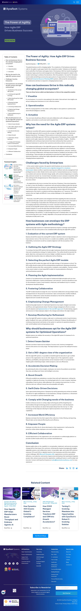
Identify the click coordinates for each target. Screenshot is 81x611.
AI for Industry (10, 504)
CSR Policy (74, 603)
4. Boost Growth (12, 135)
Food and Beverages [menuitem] (56, 569)
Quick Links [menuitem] (69, 549)
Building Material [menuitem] (55, 572)
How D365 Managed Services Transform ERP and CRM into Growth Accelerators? (49, 514)
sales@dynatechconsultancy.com (62, 460)
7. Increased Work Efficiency (15, 146)
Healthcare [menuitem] (54, 562)
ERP (49, 64)
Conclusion (9, 154)
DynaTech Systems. (67, 600)
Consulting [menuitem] (39, 552)
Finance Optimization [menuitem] (27, 554)
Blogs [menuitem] (67, 562)
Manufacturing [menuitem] (54, 552)
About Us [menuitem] (68, 552)
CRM (44, 501)
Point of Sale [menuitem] (54, 559)
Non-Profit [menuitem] (54, 554)
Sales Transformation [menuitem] (27, 552)
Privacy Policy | (67, 603)
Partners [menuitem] (68, 557)
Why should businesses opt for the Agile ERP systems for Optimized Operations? (14, 119)
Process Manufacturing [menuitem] (56, 579)
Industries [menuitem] (54, 549)
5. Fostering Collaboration (14, 106)
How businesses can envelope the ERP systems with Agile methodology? (14, 85)
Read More (8, 528)
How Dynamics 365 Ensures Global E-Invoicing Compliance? (30, 511)
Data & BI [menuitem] (38, 566)
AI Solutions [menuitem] (25, 549)
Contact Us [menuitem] (69, 564)
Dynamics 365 (8, 501)
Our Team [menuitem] (68, 554)
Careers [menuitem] (68, 559)
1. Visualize (10, 66)
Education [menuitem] (53, 581)
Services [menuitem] (39, 549)
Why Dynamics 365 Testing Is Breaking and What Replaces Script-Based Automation (18, 198)
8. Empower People (12, 148)
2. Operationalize (12, 69)
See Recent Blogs (40, 536)
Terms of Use (58, 603)
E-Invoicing (29, 501)
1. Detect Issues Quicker (14, 124)
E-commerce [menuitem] (54, 557)
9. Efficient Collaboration (14, 151)
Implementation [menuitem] (40, 554)
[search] (74, 2)
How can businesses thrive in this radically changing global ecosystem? (14, 61)
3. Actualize (11, 71)
